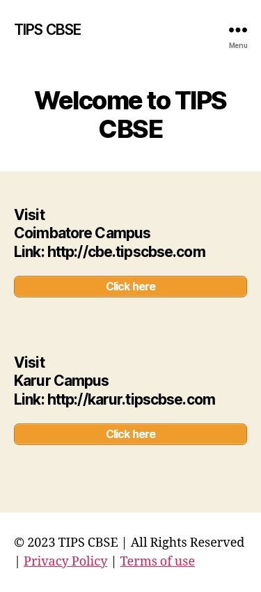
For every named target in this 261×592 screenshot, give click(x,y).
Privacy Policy (65, 562)
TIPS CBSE (47, 29)
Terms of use (157, 562)
